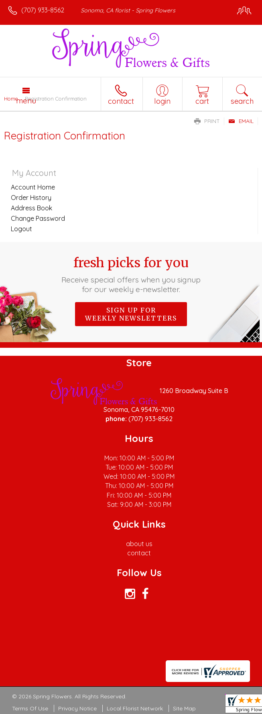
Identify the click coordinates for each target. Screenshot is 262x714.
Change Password (38, 218)
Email (241, 121)
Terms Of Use (30, 708)
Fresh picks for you (131, 274)
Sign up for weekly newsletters (131, 314)
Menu (26, 100)
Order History (31, 198)
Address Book (31, 208)
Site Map (184, 708)
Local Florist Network (135, 708)
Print (207, 121)
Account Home (33, 187)
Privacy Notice (77, 708)
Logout (21, 229)
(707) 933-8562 (42, 10)
